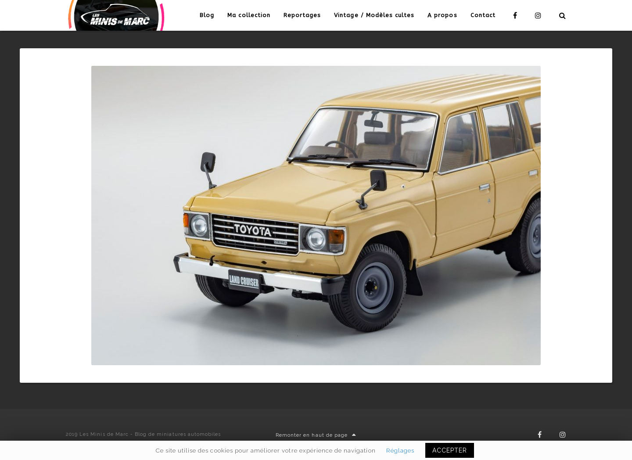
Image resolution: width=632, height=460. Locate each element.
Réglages (400, 450)
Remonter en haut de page (316, 435)
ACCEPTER (449, 450)
